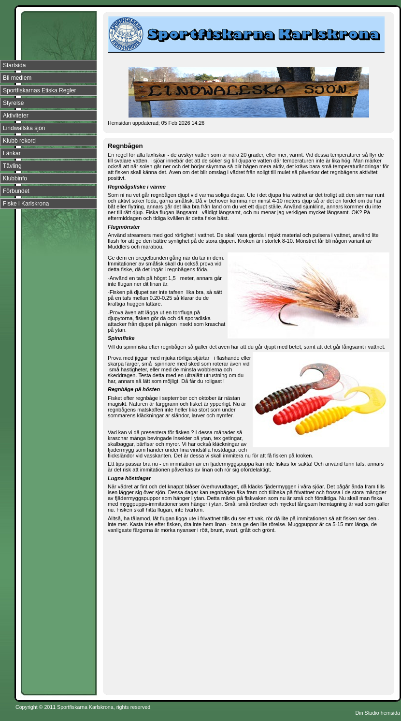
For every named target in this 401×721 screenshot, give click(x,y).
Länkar (12, 153)
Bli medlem (17, 77)
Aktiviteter (16, 115)
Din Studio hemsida (378, 713)
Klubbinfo (15, 178)
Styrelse (13, 103)
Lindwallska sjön (24, 128)
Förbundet (16, 191)
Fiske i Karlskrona (26, 203)
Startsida (14, 65)
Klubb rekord (19, 140)
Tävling (12, 165)
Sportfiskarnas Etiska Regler (39, 90)
